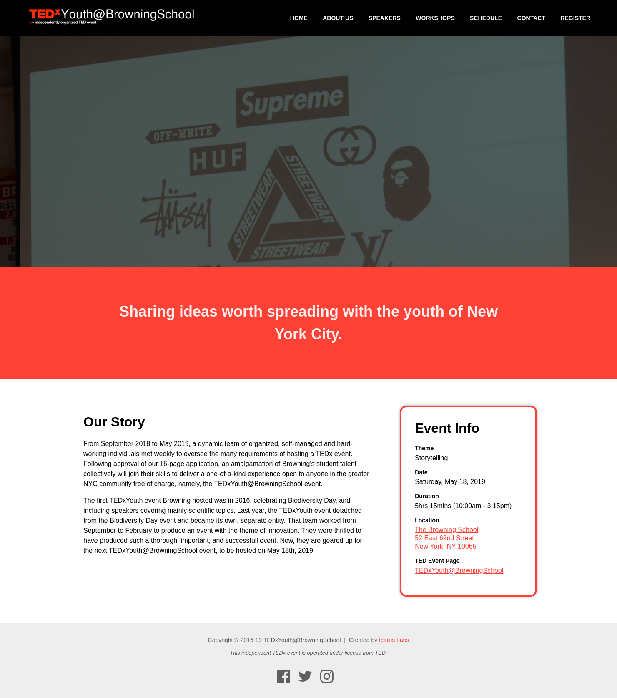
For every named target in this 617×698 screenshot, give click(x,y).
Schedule (486, 18)
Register (575, 18)
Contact (531, 18)
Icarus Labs (394, 640)
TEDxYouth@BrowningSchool (459, 570)
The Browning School (446, 529)
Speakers (385, 18)
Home (299, 18)
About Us (338, 18)
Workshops (435, 18)
